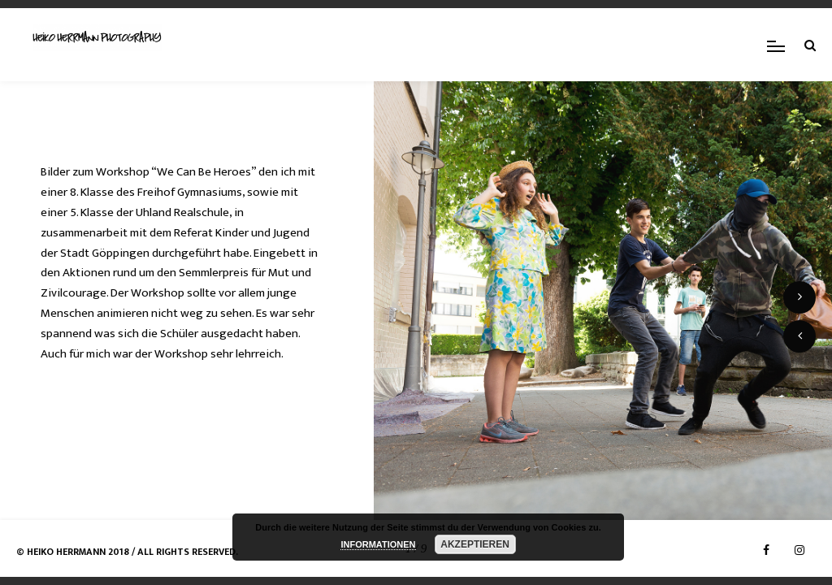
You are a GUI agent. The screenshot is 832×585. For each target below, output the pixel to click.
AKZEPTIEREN (474, 544)
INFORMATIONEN (377, 544)
